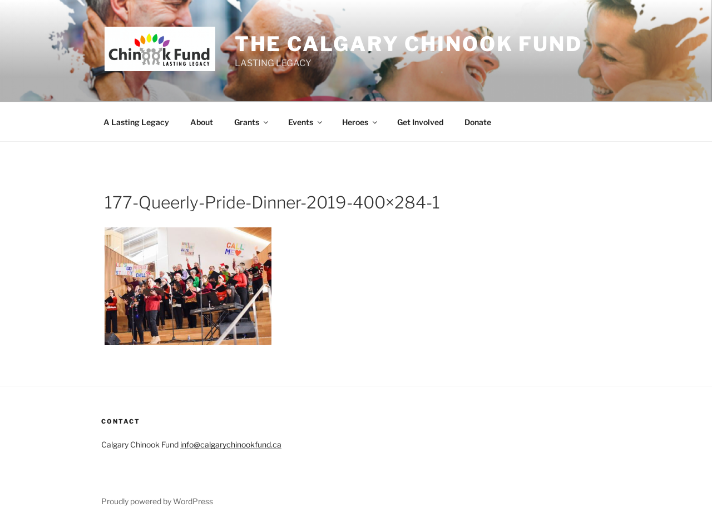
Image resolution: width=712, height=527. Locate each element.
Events (306, 122)
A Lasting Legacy (136, 122)
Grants (252, 122)
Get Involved (420, 122)
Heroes (360, 122)
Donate (477, 122)
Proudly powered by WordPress (157, 501)
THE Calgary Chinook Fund (408, 44)
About (201, 122)
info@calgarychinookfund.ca (230, 444)
